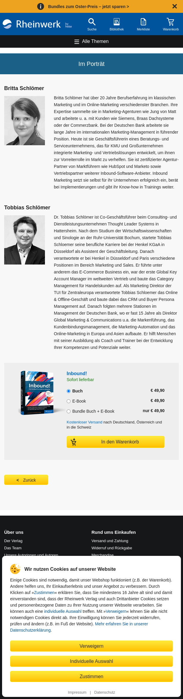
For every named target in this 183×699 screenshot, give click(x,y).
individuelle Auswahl (62, 611)
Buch (75, 390)
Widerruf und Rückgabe (112, 548)
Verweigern (116, 611)
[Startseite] (37, 24)
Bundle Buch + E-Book (90, 411)
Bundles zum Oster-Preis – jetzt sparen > (88, 6)
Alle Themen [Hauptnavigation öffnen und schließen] (95, 41)
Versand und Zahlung (110, 541)
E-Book (76, 400)
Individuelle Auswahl (91, 661)
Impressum (77, 692)
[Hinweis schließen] (175, 6)
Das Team (12, 548)
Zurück (29, 480)
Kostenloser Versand (84, 422)
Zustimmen (44, 592)
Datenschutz (104, 692)
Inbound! (77, 373)
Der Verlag (13, 541)
